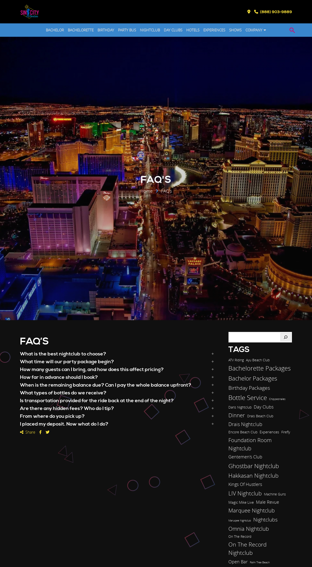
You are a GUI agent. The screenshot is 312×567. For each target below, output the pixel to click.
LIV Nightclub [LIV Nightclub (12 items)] (245, 493)
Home (146, 191)
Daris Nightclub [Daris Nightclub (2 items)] (240, 407)
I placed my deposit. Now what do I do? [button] (64, 424)
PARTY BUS (127, 30)
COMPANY (253, 30)
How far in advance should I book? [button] (59, 378)
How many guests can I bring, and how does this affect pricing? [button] (92, 370)
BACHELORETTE (81, 30)
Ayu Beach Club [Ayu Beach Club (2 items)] (258, 360)
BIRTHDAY (106, 30)
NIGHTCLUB (150, 30)
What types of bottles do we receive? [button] (63, 393)
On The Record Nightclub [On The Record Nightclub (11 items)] (247, 549)
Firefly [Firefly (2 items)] (285, 432)
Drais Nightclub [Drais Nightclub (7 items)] (245, 424)
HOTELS (192, 30)
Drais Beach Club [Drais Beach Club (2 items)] (260, 416)
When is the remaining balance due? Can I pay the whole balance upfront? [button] (105, 385)
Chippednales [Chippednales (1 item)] (277, 399)
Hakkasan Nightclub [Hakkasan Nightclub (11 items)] (253, 475)
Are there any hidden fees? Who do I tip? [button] (67, 409)
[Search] (286, 337)
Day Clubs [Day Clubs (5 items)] (263, 407)
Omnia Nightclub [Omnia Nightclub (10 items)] (248, 528)
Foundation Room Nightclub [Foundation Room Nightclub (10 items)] (250, 444)
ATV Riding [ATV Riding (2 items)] (236, 360)
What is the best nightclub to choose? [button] (63, 354)
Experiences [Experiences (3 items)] (269, 431)
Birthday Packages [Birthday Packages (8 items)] (249, 387)
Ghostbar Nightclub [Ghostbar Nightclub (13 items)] (253, 466)
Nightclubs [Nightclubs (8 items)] (265, 519)
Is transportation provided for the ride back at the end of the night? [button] (97, 401)
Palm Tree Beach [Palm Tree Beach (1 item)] (260, 562)
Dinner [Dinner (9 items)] (236, 415)
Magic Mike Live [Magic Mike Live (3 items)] (241, 502)
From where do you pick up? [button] (52, 416)
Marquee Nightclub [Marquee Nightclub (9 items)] (251, 510)
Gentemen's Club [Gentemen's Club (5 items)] (245, 457)
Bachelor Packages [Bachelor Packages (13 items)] (252, 378)
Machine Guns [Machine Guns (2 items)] (275, 494)
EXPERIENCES (214, 30)
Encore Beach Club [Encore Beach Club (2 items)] (242, 432)
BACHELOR (55, 30)
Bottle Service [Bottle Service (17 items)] (247, 397)
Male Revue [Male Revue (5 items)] (267, 502)
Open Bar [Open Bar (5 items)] (238, 562)
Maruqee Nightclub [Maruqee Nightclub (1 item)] (239, 520)
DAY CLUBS (173, 30)
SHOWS (235, 30)
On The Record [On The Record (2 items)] (239, 536)
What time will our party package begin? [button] (67, 362)
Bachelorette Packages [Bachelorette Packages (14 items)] (259, 368)
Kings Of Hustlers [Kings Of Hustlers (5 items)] (245, 484)
